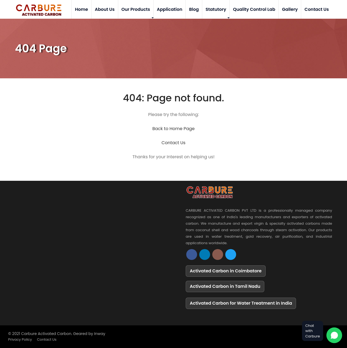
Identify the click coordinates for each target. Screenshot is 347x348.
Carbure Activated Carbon (46, 333)
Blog (194, 9)
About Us (105, 9)
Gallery (290, 9)
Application (169, 9)
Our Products (135, 9)
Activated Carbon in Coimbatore (226, 271)
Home (81, 9)
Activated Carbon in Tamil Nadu (225, 286)
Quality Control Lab (254, 9)
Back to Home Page (173, 128)
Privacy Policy (20, 339)
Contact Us (316, 9)
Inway (99, 333)
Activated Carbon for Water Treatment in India (241, 303)
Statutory (215, 9)
